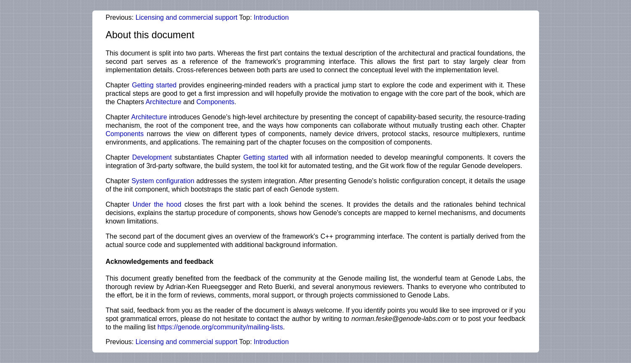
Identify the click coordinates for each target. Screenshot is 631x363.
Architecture (163, 101)
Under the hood (157, 204)
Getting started (154, 85)
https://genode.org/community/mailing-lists (220, 327)
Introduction (271, 17)
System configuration (162, 180)
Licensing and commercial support (187, 17)
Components (215, 101)
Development (152, 157)
